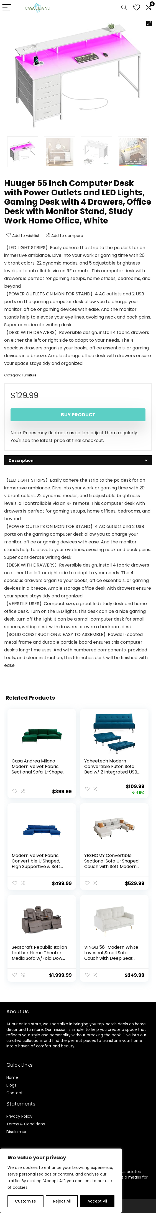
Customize (25, 1201)
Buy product (78, 414)
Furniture (29, 375)
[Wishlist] (136, 7)
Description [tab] (21, 460)
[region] (61, 1181)
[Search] (124, 7)
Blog (10, 1083)
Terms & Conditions (25, 1122)
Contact (14, 1091)
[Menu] (6, 7)
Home (12, 1076)
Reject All (62, 1201)
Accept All (97, 1201)
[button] (149, 23)
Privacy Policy (19, 1114)
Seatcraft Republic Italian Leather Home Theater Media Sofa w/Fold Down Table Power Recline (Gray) (39, 957)
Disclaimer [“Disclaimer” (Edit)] (16, 1130)
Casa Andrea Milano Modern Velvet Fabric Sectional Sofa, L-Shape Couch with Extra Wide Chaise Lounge (37, 772)
